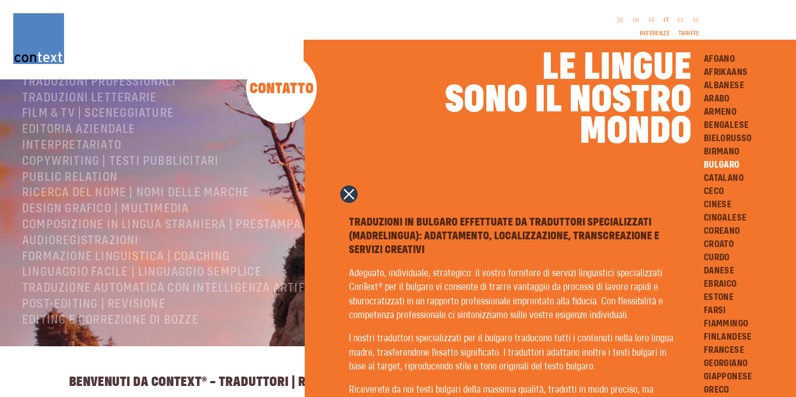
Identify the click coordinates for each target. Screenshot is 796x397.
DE (620, 20)
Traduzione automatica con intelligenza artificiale (181, 318)
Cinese (717, 205)
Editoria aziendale (79, 160)
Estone (719, 297)
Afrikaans (726, 72)
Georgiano (726, 363)
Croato (719, 244)
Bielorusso (728, 138)
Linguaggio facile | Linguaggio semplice (142, 302)
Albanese (724, 85)
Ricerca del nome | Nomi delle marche (136, 223)
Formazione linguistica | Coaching (126, 287)
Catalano (724, 178)
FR (652, 20)
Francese (724, 350)
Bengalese (726, 125)
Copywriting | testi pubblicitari (120, 191)
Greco (716, 390)
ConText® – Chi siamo (84, 96)
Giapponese (728, 377)
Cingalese (725, 218)
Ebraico (720, 284)
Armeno (720, 112)
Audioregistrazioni (80, 271)
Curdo (717, 257)
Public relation (70, 207)
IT (666, 20)
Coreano (722, 231)
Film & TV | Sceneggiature (98, 144)
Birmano (722, 152)
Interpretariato (71, 176)
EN (636, 20)
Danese (719, 271)
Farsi (715, 310)
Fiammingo (726, 324)
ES (680, 20)
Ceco (714, 191)
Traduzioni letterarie (89, 128)
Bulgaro (722, 165)
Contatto (282, 89)
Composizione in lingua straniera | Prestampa (161, 255)
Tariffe (688, 33)
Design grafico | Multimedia (105, 239)
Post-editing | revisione (94, 334)
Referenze (655, 33)
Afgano (719, 59)
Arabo (717, 99)
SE (696, 20)
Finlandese (728, 337)
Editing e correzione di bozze (110, 350)
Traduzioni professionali (99, 112)
